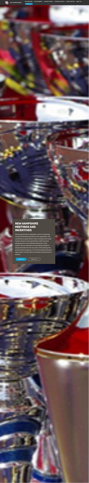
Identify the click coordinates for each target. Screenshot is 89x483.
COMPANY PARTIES (48, 1)
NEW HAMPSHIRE (28, 1)
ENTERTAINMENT (38, 1)
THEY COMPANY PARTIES (15, 2)
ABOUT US (78, 1)
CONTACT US (28, 3)
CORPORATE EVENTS (59, 1)
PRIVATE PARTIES (70, 1)
